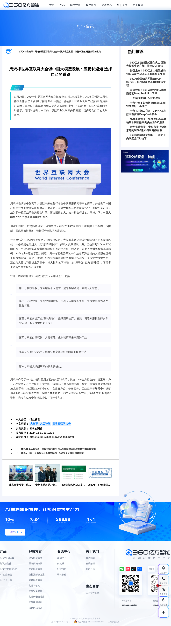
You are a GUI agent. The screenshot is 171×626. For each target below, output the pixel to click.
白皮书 (60, 564)
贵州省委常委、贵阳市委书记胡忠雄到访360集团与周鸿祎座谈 (146, 129)
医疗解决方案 (35, 564)
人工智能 (45, 423)
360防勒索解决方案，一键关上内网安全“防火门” (146, 137)
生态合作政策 (93, 593)
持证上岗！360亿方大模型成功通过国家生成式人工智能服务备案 (146, 72)
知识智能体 (5, 564)
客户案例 (91, 5)
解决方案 (75, 5)
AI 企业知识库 (7, 558)
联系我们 (90, 558)
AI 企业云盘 (6, 575)
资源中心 (106, 5)
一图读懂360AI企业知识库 (144, 98)
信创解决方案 (35, 608)
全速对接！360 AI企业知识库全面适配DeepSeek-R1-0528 (146, 92)
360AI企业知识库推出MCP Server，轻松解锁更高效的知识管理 (146, 82)
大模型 (34, 423)
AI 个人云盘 (6, 580)
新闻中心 (61, 558)
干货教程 (61, 575)
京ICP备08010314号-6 (60, 622)
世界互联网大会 (61, 423)
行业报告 (61, 569)
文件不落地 (34, 586)
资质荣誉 (90, 564)
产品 (62, 5)
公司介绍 (90, 569)
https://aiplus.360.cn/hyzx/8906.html (51, 437)
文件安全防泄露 (37, 597)
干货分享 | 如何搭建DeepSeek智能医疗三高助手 (145, 105)
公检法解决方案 (37, 575)
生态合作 (122, 5)
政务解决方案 (35, 558)
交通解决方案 (35, 569)
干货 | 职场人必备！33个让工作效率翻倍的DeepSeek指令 (146, 112)
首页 (51, 5)
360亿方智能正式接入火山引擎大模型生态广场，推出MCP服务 (146, 64)
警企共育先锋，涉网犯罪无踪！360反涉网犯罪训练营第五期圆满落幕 (66, 449)
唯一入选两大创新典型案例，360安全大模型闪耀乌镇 (60, 453)
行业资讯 (28, 51)
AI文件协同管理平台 (10, 569)
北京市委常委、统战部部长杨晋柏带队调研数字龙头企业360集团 (146, 121)
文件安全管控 (35, 591)
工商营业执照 (114, 622)
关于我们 (138, 5)
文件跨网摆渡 (35, 602)
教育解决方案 (35, 580)
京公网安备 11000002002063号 (89, 622)
